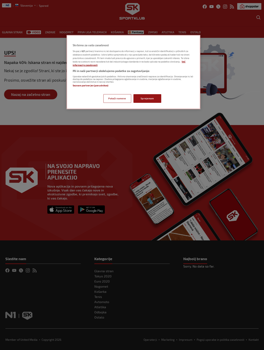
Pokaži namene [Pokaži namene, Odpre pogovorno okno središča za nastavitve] (117, 98)
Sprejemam (147, 98)
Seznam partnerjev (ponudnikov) (90, 85)
